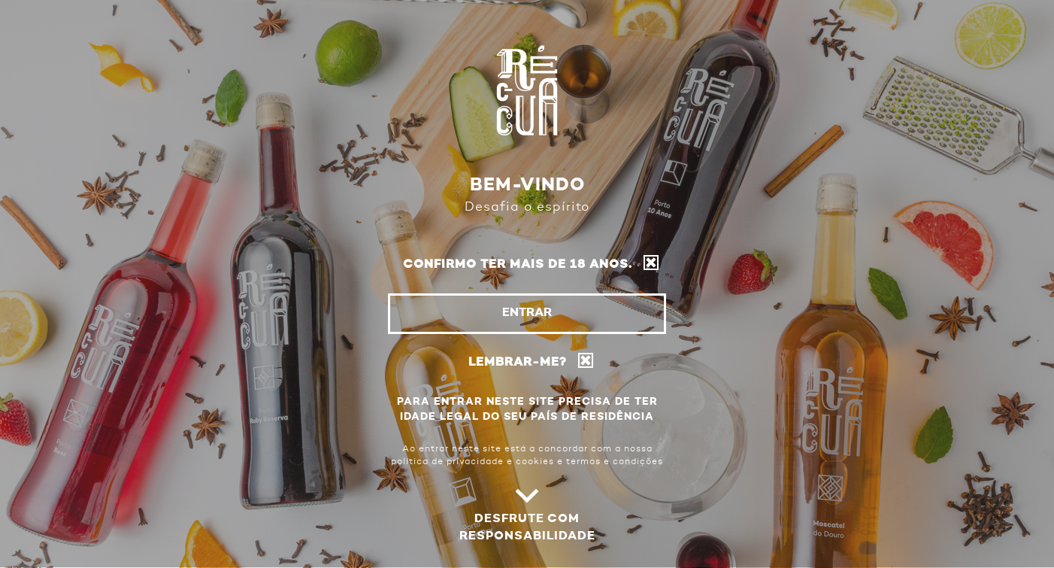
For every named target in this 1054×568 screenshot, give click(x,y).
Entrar (527, 313)
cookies (535, 461)
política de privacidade (447, 461)
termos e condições (614, 461)
